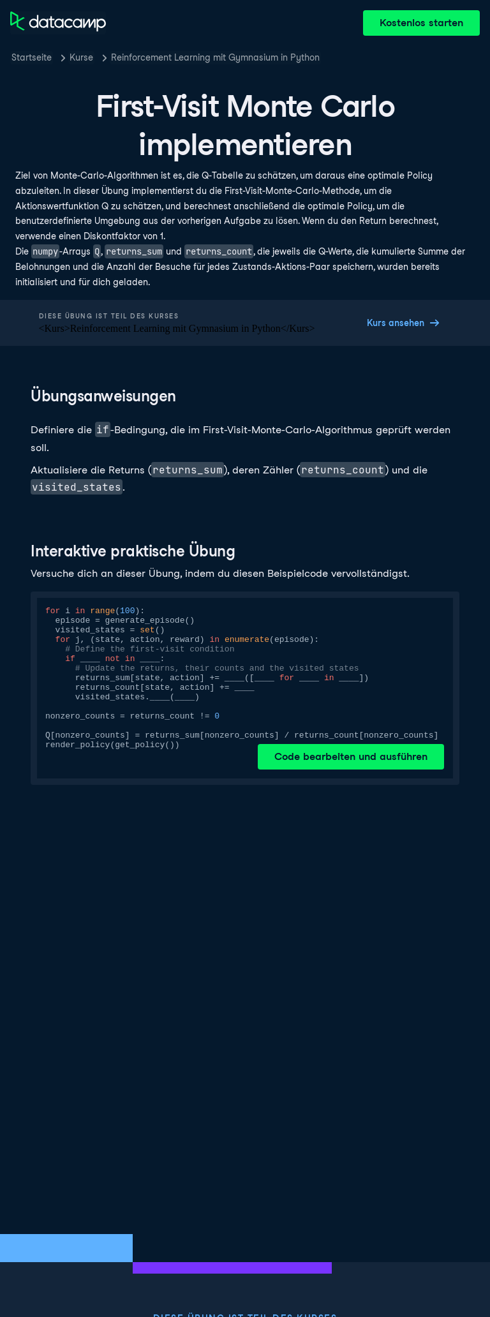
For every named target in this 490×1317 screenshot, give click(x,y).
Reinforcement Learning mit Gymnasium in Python (215, 57)
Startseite (31, 57)
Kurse (81, 57)
